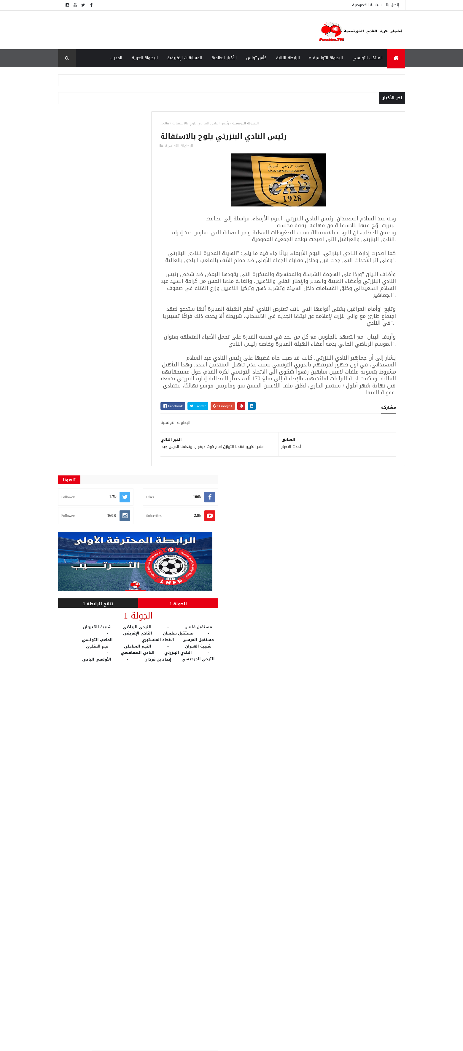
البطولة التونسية (328, 58)
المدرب (116, 58)
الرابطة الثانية (288, 58)
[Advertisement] (184, 30)
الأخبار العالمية (224, 58)
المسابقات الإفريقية (184, 58)
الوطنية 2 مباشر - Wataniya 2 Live (327, 1006)
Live (180, 924)
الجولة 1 (138, 240)
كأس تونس (256, 58)
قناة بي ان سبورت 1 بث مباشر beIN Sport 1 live (330, 961)
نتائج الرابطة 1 (85, 240)
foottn (190, 123)
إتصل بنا (392, 5)
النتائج (181, 994)
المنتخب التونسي (367, 58)
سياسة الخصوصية (366, 5)
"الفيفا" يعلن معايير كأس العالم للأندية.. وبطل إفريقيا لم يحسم (326, 985)
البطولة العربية (145, 58)
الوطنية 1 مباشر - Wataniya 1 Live (327, 934)
